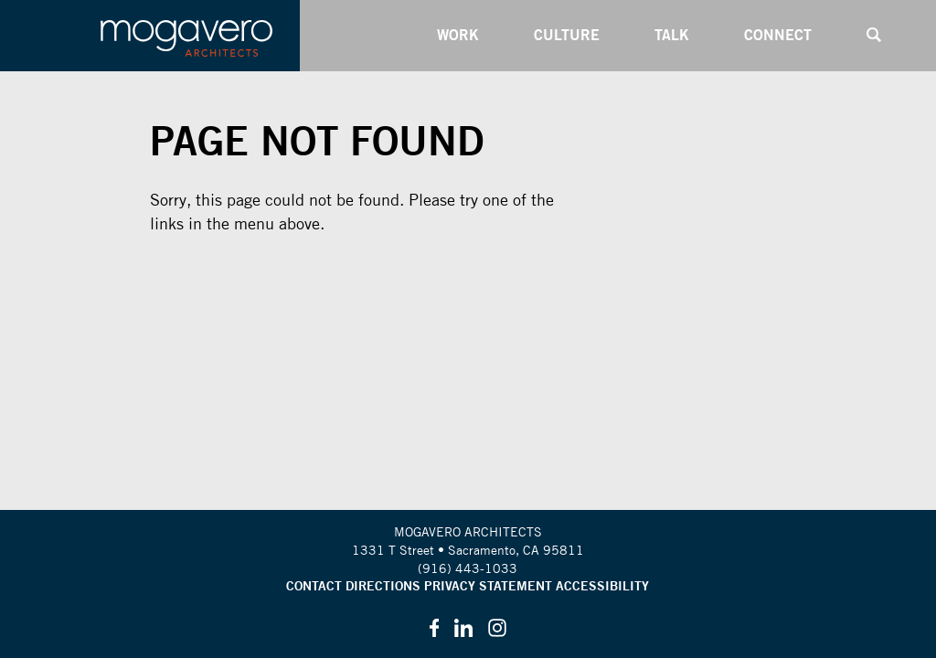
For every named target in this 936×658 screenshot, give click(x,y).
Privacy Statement (488, 586)
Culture (567, 35)
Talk (671, 35)
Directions (383, 586)
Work (458, 35)
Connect (778, 35)
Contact (314, 586)
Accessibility (602, 586)
